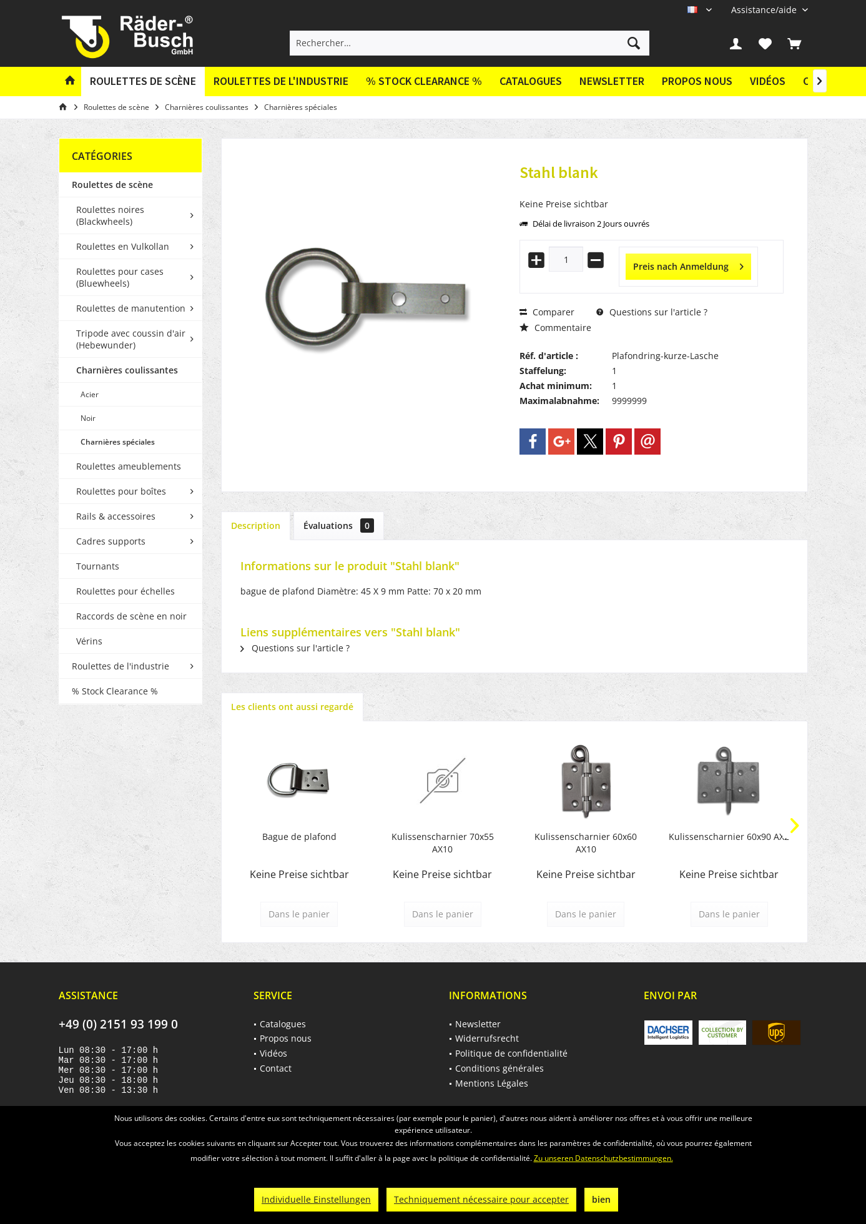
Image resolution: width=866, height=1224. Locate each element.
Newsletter (611, 81)
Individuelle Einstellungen (316, 1199)
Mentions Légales (491, 1083)
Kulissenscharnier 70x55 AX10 (442, 843)
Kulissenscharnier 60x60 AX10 (585, 843)
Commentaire (555, 327)
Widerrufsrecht (487, 1038)
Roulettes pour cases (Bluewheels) (120, 277)
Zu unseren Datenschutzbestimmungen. (603, 1158)
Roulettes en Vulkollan (122, 246)
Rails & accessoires (115, 516)
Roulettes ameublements (128, 466)
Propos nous (697, 81)
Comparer (546, 312)
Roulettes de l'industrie (120, 666)
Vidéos (767, 81)
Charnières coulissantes (127, 370)
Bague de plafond (299, 836)
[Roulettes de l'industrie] (281, 81)
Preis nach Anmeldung (688, 264)
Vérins (89, 641)
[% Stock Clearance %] (424, 81)
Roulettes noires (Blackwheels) (110, 215)
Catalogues (530, 81)
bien (601, 1199)
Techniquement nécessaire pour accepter (481, 1199)
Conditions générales (499, 1068)
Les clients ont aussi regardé (292, 707)
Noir (88, 418)
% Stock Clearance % (115, 691)
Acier (90, 394)
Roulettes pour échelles (125, 591)
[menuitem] (765, 9)
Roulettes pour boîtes (121, 491)
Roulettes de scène (112, 184)
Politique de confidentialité (511, 1053)
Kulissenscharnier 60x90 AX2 (729, 836)
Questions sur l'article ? (651, 312)
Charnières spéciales (118, 442)
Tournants (97, 566)
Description (255, 525)
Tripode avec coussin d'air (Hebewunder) (130, 339)
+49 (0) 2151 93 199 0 (118, 1024)
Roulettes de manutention (130, 308)
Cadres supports (110, 541)
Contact (276, 1068)
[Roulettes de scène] (143, 81)
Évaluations (338, 525)
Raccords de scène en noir (131, 616)
